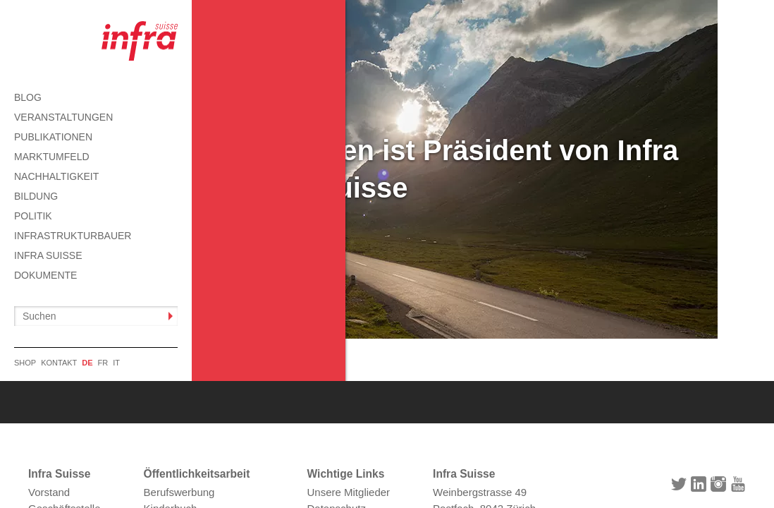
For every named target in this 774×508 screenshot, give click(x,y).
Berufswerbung (179, 358)
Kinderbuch (170, 374)
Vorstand (49, 358)
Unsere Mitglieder (349, 358)
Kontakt (325, 405)
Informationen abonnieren (204, 390)
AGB (318, 390)
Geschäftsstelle (64, 374)
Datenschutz (336, 374)
